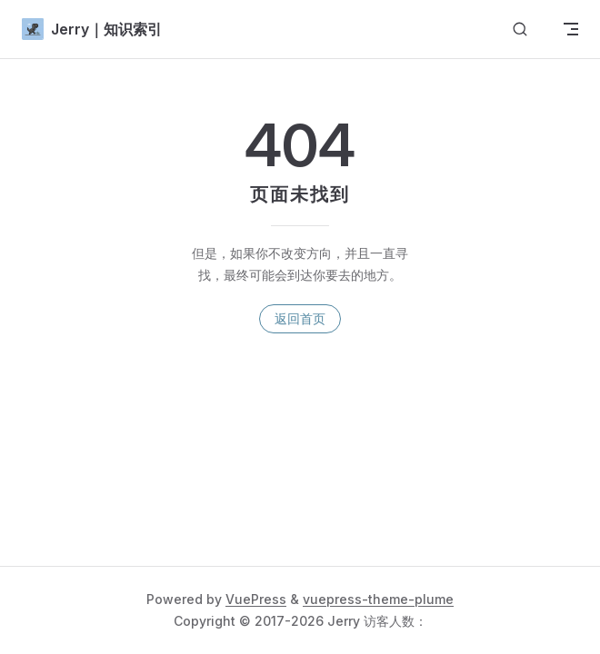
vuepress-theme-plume (378, 599)
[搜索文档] (520, 29)
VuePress (255, 599)
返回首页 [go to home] (300, 318)
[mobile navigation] (571, 29)
